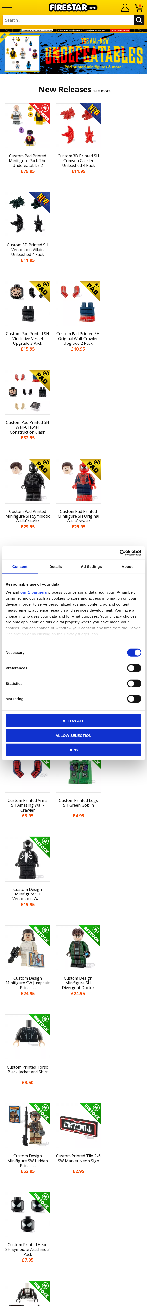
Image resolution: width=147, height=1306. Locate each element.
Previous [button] (4, 920)
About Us (73, 1045)
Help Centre (73, 1136)
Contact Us (73, 1128)
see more (102, 91)
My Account (73, 1036)
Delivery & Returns (73, 1072)
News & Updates (73, 1054)
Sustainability (73, 1109)
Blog (73, 1063)
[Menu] (7, 7)
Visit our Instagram (74, 1205)
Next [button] (142, 920)
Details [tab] (55, 566)
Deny (73, 750)
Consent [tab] (20, 566)
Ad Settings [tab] (91, 566)
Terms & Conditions (73, 1082)
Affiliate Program (73, 1177)
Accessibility (74, 1100)
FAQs (73, 1145)
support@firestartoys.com (73, 1153)
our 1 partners (33, 592)
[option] (73, 53)
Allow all (73, 721)
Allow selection (74, 735)
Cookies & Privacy (73, 1091)
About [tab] (127, 566)
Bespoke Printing (73, 1161)
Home (73, 1027)
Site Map (73, 1118)
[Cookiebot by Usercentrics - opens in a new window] (119, 553)
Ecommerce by (73, 1300)
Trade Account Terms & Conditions (73, 1169)
